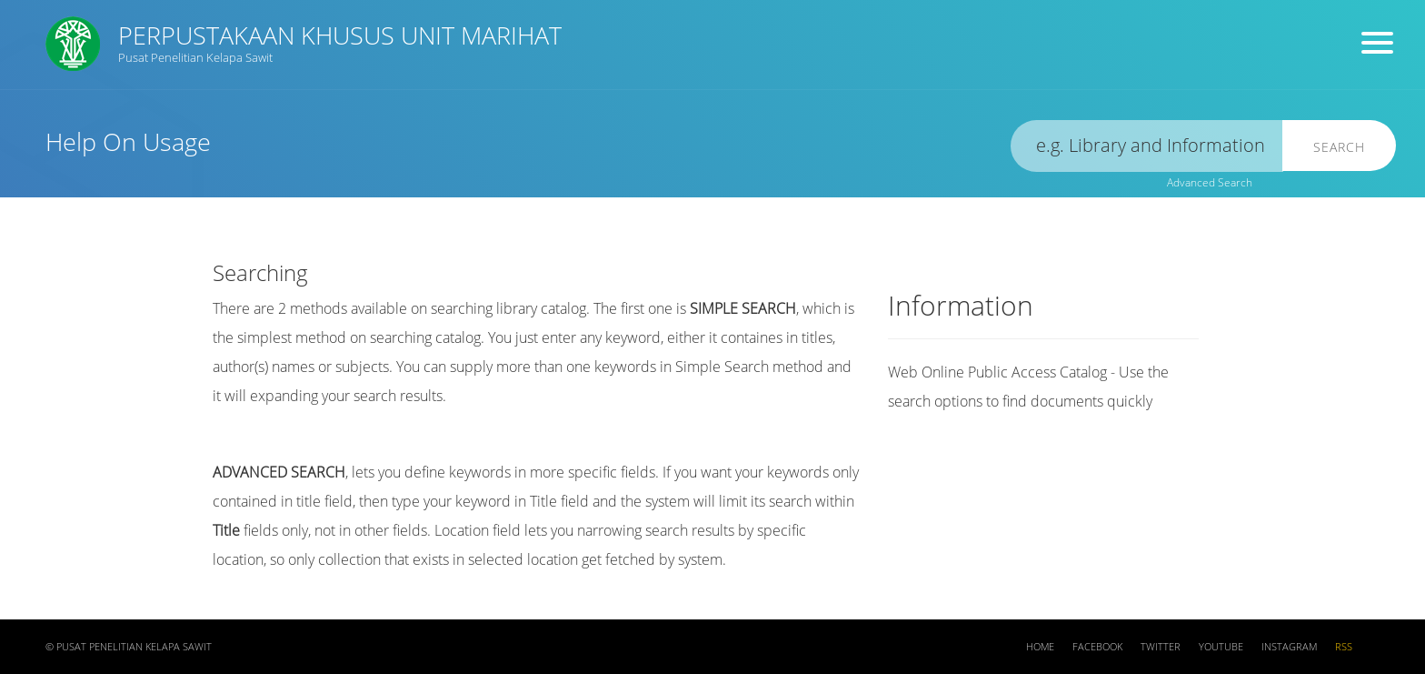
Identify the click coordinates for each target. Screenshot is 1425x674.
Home (1040, 646)
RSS (1343, 646)
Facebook (1097, 646)
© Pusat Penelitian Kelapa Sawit (128, 646)
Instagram (1289, 646)
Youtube (1221, 646)
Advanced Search (1209, 182)
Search (1339, 147)
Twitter (1161, 646)
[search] (1147, 146)
